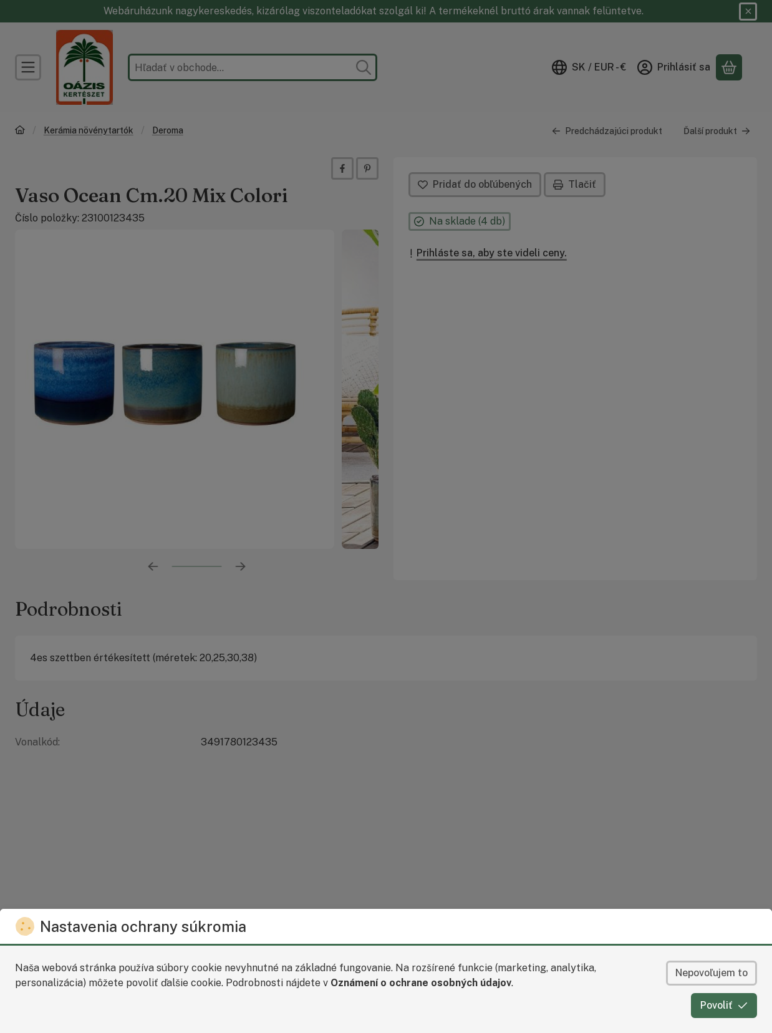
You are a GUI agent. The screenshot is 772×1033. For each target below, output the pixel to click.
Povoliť (724, 1005)
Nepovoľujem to (711, 973)
